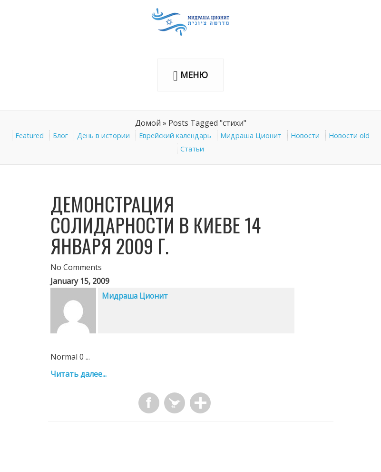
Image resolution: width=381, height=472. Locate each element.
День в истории (103, 135)
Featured (29, 135)
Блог (60, 135)
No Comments (76, 267)
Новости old (349, 135)
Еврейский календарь (175, 135)
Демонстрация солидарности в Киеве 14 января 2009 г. (155, 225)
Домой (148, 123)
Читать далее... (78, 374)
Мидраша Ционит (251, 135)
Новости (305, 135)
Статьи (192, 148)
